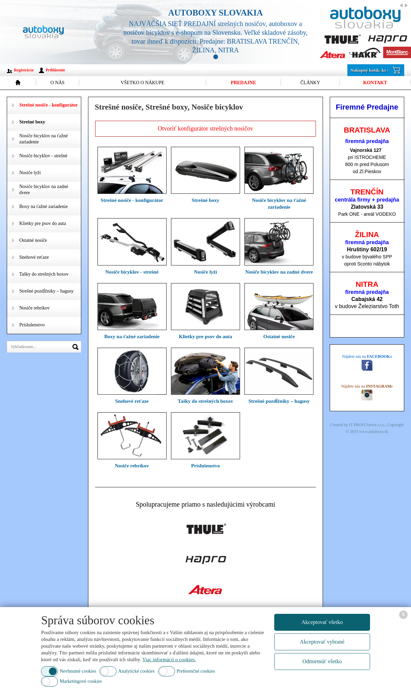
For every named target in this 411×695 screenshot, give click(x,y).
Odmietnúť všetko (322, 661)
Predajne (243, 82)
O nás (57, 82)
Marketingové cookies (81, 681)
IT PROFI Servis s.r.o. (367, 424)
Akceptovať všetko (322, 622)
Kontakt (375, 82)
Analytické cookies (136, 671)
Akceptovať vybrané (322, 642)
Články (310, 82)
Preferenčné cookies (196, 671)
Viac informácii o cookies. (169, 659)
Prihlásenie (55, 70)
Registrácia (24, 70)
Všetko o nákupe (142, 82)
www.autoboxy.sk (373, 431)
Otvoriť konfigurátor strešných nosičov (205, 128)
